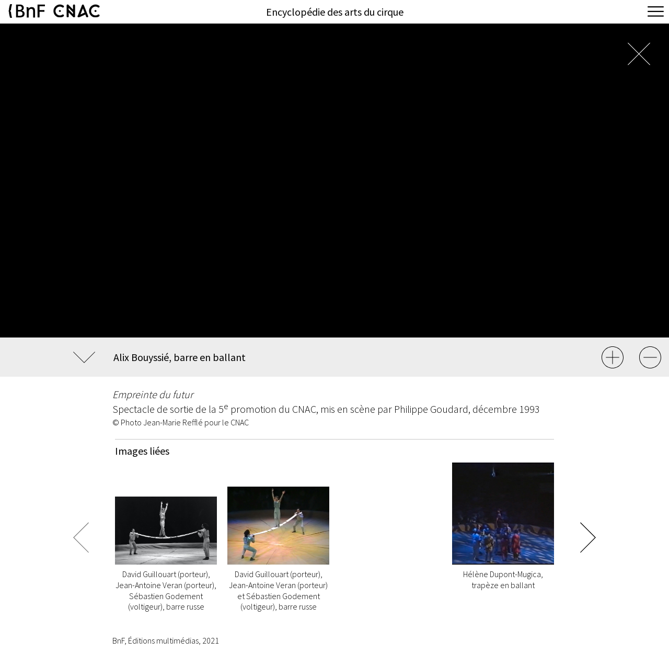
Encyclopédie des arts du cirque (334, 11)
